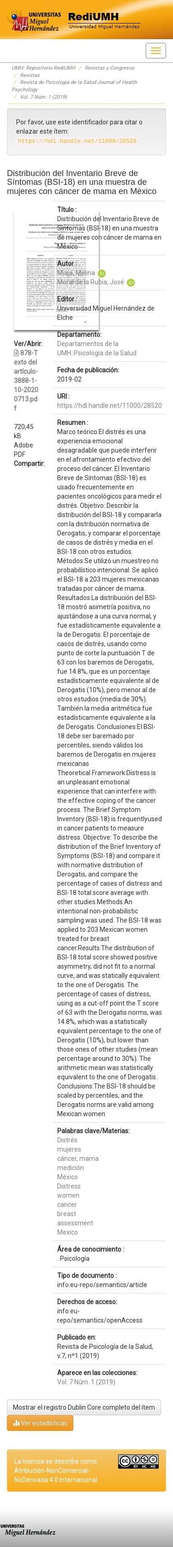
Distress (69, 1186)
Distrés (67, 1140)
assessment (75, 1223)
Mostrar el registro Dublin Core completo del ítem (84, 1407)
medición (70, 1167)
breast (66, 1214)
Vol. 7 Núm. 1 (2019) (43, 97)
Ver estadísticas (40, 1423)
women (68, 1195)
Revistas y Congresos (109, 68)
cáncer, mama (78, 1158)
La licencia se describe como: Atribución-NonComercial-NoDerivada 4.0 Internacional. (56, 1470)
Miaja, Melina (76, 272)
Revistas (30, 75)
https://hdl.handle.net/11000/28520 (109, 405)
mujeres (69, 1149)
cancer (67, 1204)
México (67, 1177)
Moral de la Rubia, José (90, 282)
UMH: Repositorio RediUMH (43, 68)
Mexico (67, 1232)
